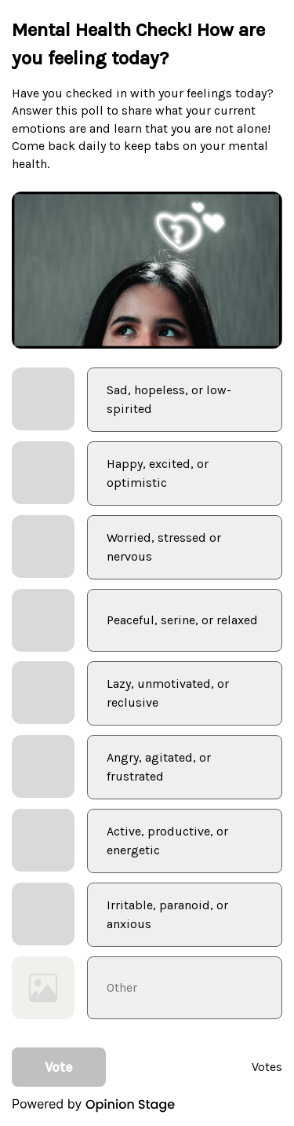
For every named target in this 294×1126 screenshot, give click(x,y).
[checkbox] (147, 399)
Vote (59, 1067)
